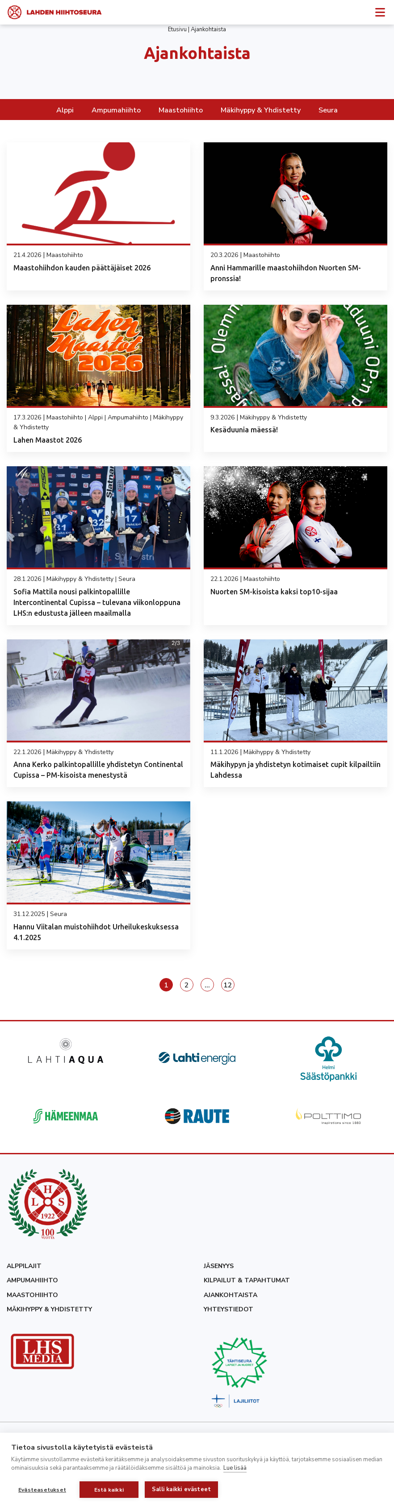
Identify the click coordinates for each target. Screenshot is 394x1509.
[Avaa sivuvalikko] (380, 11)
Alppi (65, 110)
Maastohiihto (181, 110)
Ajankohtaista (230, 1295)
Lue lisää (235, 1468)
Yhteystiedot (228, 1309)
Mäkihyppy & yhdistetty (49, 1309)
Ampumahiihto (116, 110)
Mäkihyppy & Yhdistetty (261, 110)
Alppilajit (24, 1266)
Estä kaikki (109, 1489)
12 (227, 985)
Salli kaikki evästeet (181, 1489)
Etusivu (177, 29)
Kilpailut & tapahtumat (247, 1280)
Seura (328, 110)
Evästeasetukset (42, 1489)
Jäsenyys (219, 1266)
